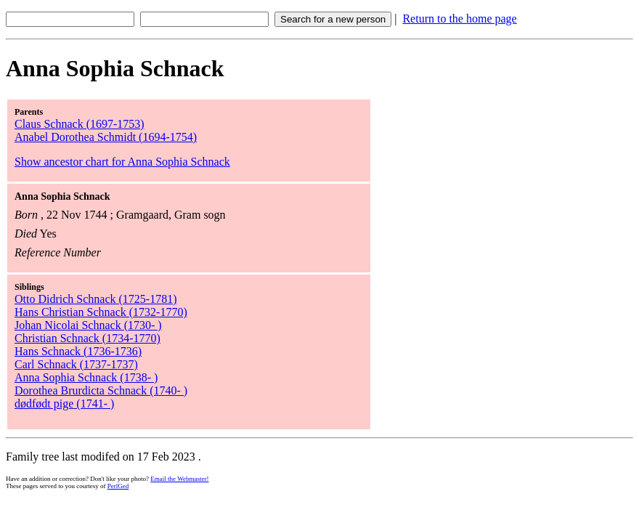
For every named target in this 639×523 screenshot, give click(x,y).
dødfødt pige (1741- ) (64, 403)
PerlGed (118, 486)
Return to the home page (459, 18)
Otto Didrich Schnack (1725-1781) (96, 299)
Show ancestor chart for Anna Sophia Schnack (122, 161)
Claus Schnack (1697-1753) (80, 124)
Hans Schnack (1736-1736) (78, 351)
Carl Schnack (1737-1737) (76, 364)
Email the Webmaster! (179, 478)
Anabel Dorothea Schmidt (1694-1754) (106, 137)
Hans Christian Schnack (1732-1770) (101, 312)
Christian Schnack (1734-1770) (87, 338)
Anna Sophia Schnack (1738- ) (86, 377)
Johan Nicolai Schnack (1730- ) (88, 325)
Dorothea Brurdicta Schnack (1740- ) (101, 390)
